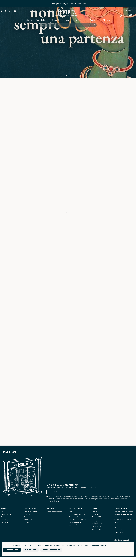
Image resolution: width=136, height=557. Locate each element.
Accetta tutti (12, 550)
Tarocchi (4, 517)
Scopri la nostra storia (54, 512)
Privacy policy (74, 517)
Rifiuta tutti (30, 550)
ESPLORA (8, 325)
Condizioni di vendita (77, 514)
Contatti (129, 11)
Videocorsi (28, 520)
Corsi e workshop (30, 512)
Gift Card (4, 522)
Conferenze (28, 517)
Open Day (27, 514)
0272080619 (96, 526)
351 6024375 (96, 517)
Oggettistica (6, 514)
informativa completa (97, 545)
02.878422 (96, 514)
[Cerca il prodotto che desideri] (66, 25)
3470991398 (96, 529)
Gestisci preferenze (51, 550)
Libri (2, 512)
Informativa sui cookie (77, 520)
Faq (70, 512)
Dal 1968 (118, 11)
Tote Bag (4, 520)
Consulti (27, 522)
